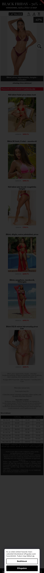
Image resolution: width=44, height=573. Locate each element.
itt (33, 556)
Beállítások (22, 561)
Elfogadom (22, 568)
